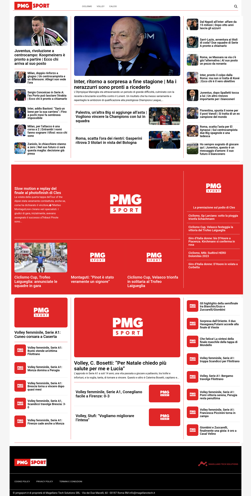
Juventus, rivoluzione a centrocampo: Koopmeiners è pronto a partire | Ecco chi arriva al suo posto (39, 57)
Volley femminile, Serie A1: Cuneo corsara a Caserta (37, 334)
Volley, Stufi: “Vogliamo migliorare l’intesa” (105, 418)
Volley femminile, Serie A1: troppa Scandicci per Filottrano (220, 359)
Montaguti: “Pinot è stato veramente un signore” (92, 279)
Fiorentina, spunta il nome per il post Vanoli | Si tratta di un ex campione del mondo (220, 114)
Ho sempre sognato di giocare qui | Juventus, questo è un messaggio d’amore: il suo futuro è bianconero (219, 149)
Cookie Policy (22, 481)
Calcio (113, 6)
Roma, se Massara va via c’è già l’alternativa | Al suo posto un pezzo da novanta (219, 60)
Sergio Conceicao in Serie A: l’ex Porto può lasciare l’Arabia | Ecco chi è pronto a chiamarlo (47, 95)
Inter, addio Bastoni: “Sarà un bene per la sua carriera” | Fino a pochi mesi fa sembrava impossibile (47, 113)
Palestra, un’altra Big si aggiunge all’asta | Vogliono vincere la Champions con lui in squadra (111, 116)
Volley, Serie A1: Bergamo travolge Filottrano (216, 377)
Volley (100, 6)
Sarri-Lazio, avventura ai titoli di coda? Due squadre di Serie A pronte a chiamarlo (219, 43)
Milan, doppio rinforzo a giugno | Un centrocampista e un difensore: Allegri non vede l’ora (47, 77)
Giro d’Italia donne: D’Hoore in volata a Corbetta (213, 265)
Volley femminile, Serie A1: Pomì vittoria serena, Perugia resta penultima (218, 395)
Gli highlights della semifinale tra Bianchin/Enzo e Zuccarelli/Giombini (219, 306)
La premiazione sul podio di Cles (214, 207)
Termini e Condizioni (70, 481)
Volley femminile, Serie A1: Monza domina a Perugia (45, 368)
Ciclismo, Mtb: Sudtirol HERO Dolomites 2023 (207, 254)
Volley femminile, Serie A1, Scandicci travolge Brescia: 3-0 (47, 404)
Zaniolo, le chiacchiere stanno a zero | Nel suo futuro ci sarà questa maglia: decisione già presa (47, 148)
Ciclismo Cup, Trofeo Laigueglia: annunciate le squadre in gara (35, 281)
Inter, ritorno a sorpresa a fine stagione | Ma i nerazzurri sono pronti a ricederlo (125, 84)
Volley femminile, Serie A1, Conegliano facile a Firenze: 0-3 (109, 394)
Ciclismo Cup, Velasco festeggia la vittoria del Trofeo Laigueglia (210, 228)
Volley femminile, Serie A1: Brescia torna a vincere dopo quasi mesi (46, 386)
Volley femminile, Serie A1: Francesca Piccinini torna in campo (217, 413)
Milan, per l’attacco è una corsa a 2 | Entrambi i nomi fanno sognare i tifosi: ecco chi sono (47, 131)
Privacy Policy (44, 481)
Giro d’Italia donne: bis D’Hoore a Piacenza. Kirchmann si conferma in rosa (211, 241)
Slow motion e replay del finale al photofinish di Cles (37, 190)
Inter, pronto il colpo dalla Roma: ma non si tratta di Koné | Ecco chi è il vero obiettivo (220, 78)
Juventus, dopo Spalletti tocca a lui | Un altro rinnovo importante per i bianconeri (219, 96)
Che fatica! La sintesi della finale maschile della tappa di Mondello (219, 342)
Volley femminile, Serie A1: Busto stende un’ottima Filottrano (45, 351)
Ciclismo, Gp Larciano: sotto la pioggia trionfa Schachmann (213, 217)
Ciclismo (87, 6)
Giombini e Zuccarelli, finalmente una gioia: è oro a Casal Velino (218, 431)
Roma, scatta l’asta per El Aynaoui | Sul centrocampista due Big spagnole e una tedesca (219, 131)
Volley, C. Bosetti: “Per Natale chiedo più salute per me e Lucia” (120, 366)
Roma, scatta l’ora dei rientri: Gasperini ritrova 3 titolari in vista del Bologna (109, 140)
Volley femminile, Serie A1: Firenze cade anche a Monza (46, 422)
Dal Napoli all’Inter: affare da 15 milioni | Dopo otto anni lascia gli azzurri (218, 25)
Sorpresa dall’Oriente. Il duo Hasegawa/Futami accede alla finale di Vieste (219, 324)
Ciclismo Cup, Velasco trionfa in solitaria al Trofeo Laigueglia (152, 281)
